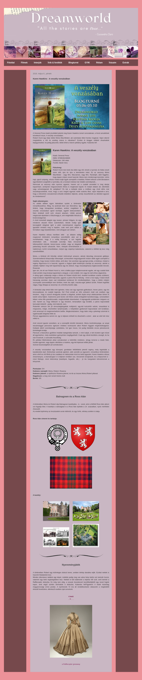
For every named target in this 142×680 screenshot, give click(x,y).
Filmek (24, 62)
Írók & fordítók (55, 62)
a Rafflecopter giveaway (71, 664)
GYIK (87, 62)
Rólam (99, 62)
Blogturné (73, 62)
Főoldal (11, 62)
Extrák (126, 62)
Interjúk (38, 62)
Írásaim (112, 62)
